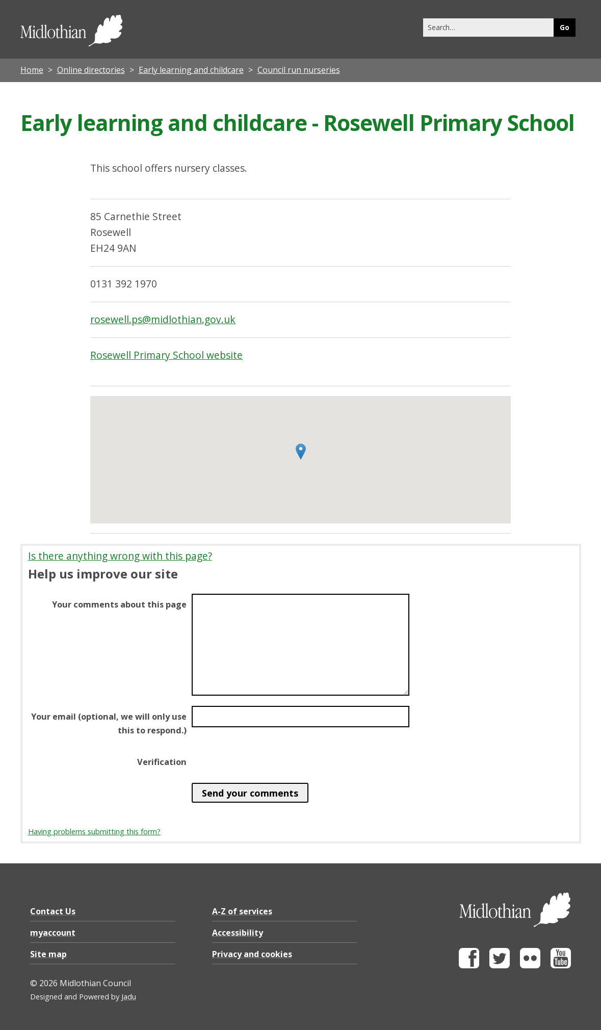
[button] (301, 451)
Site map (48, 954)
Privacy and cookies (252, 954)
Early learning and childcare (191, 69)
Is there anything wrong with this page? (120, 556)
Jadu (128, 996)
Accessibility (237, 932)
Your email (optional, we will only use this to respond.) (109, 723)
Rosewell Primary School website (166, 355)
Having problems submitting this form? (94, 831)
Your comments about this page (119, 604)
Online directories (91, 69)
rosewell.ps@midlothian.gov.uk (163, 319)
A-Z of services (242, 911)
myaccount (52, 932)
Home (31, 69)
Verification (162, 762)
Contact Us (52, 911)
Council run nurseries (298, 69)
